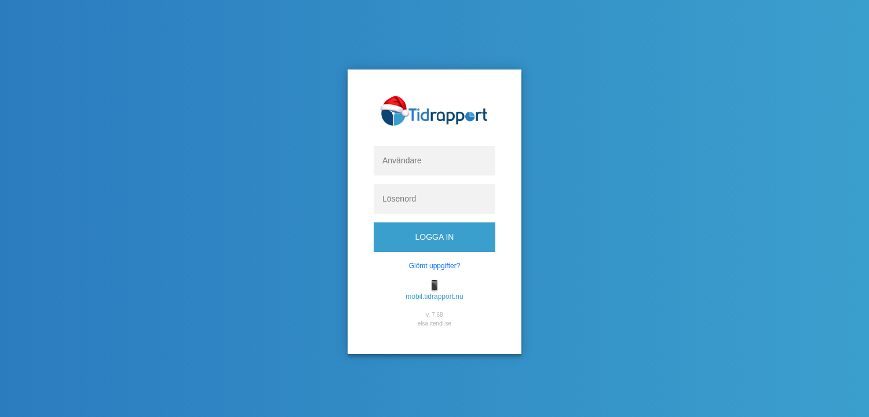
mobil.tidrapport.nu (434, 296)
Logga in (434, 237)
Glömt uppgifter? (435, 266)
